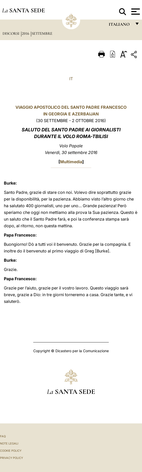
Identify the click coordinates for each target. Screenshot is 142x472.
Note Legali (9, 443)
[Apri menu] (135, 11)
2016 (26, 33)
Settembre (42, 33)
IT (71, 78)
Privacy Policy (11, 458)
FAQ (3, 436)
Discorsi (11, 33)
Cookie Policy (10, 450)
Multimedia (71, 161)
